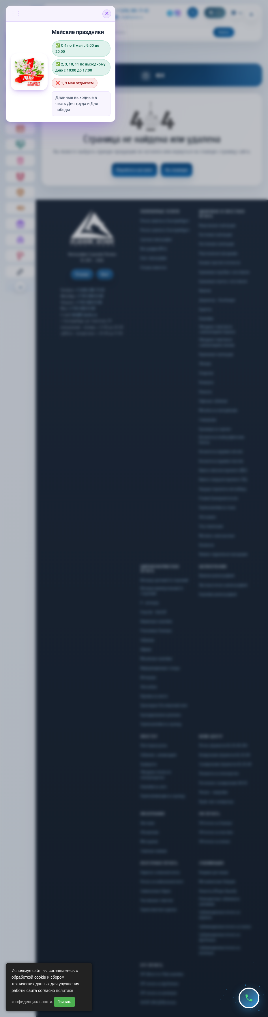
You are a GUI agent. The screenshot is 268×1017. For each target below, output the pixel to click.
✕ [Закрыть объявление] (107, 14)
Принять (64, 1001)
